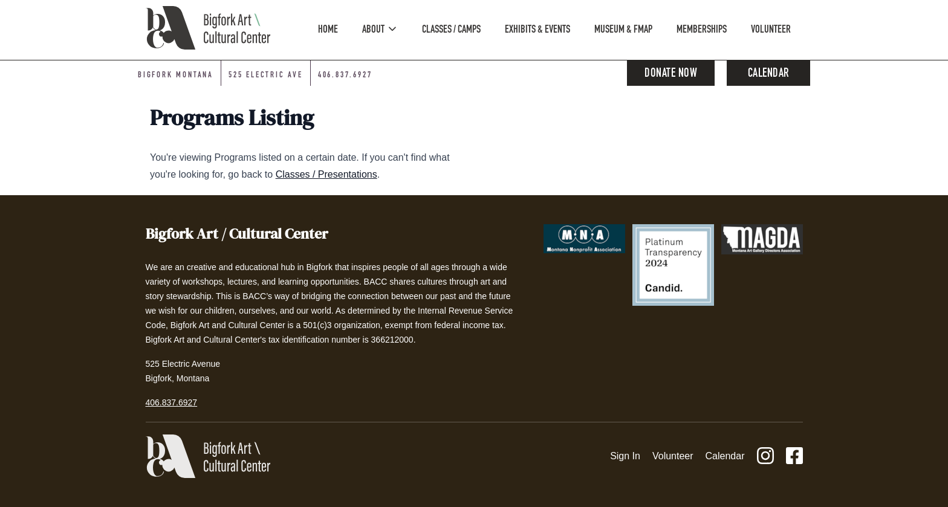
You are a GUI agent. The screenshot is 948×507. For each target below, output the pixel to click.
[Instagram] (765, 456)
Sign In (625, 456)
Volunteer (672, 456)
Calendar (769, 74)
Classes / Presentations (326, 174)
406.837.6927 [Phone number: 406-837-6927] (345, 75)
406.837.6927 (172, 402)
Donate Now (670, 74)
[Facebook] (794, 456)
